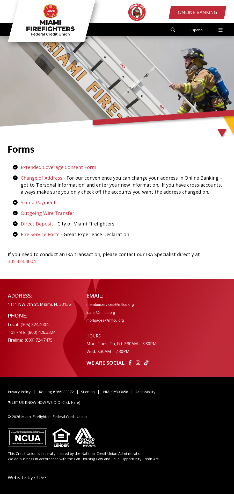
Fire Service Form (40, 234)
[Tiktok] (146, 362)
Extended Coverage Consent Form (58, 167)
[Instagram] (139, 362)
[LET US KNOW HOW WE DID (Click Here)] (117, 402)
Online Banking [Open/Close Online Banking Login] (197, 12)
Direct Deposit (37, 224)
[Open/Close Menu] (220, 29)
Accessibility (145, 391)
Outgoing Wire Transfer (47, 213)
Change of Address (41, 178)
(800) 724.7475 (39, 340)
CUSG (40, 477)
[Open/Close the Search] (173, 29)
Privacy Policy (19, 391)
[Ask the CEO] (199, 328)
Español (196, 29)
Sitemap (88, 391)
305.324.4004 (22, 261)
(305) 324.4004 (34, 324)
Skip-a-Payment (38, 202)
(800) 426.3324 (41, 332)
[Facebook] (130, 362)
